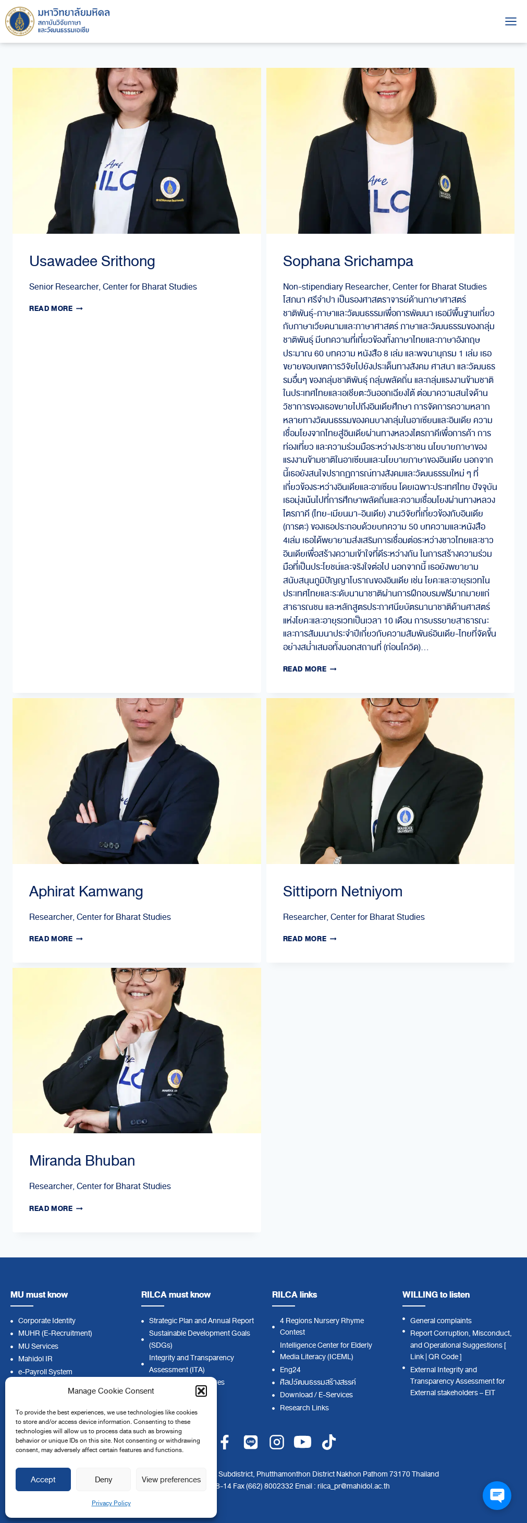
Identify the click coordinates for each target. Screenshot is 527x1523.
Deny (103, 1479)
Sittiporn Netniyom (343, 891)
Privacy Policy (111, 1503)
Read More (56, 309)
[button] (201, 1391)
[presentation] (137, 151)
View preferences (171, 1479)
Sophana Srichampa (348, 261)
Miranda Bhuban (82, 1160)
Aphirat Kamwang (86, 891)
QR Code (443, 1357)
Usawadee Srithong (92, 261)
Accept (43, 1479)
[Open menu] (510, 21)
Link (417, 1357)
